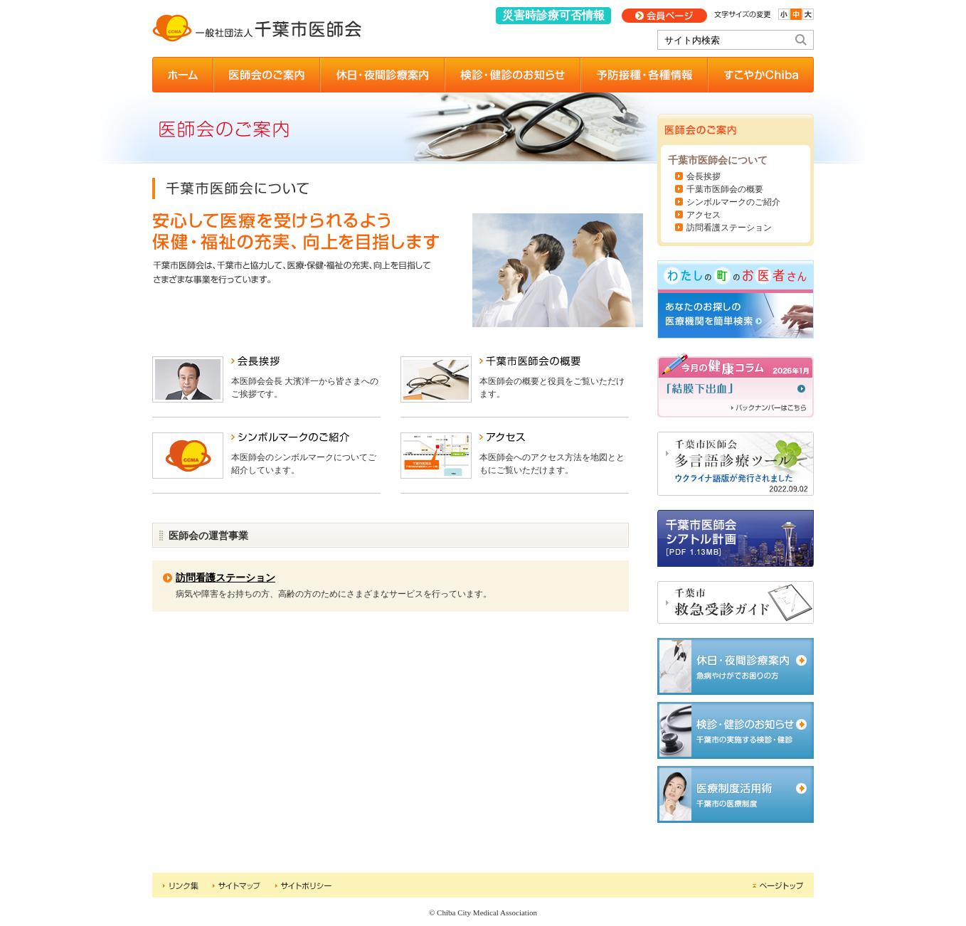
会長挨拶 (703, 176)
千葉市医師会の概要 (724, 189)
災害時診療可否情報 (553, 15)
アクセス (703, 215)
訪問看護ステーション (225, 577)
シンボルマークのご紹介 (733, 202)
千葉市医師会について (718, 160)
